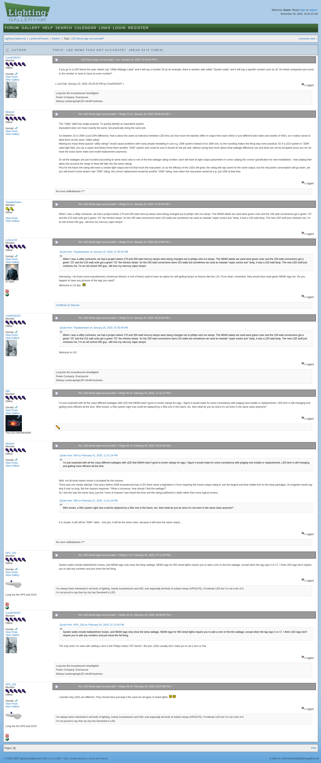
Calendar (85, 28)
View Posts (12, 76)
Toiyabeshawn (13, 202)
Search (63, 28)
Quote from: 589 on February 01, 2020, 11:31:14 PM (89, 455)
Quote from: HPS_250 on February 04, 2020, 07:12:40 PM (92, 624)
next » (313, 38)
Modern (56, 38)
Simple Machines (78, 758)
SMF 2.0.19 (48, 758)
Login (119, 28)
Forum (12, 28)
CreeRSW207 (13, 57)
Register (138, 28)
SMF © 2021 (62, 758)
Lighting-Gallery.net (15, 38)
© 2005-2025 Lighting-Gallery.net (22, 758)
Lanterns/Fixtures (39, 38)
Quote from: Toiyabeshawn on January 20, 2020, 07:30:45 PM (94, 251)
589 (8, 391)
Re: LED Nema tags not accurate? (97, 114)
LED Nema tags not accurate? (87, 38)
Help (48, 28)
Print (313, 748)
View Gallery (12, 79)
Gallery (31, 28)
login (302, 10)
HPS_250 (11, 553)
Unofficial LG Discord (67, 305)
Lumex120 (11, 240)
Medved (10, 112)
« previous (304, 38)
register (313, 10)
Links (105, 28)
